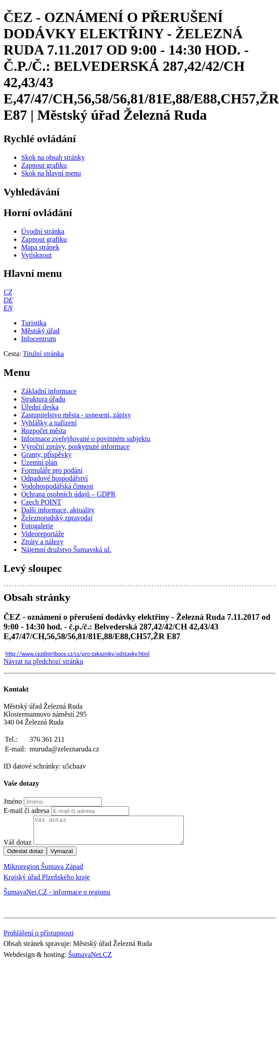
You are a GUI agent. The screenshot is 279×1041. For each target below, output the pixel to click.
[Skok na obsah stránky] (53, 157)
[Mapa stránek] (40, 247)
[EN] (8, 308)
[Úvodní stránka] (42, 231)
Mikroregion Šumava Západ (43, 871)
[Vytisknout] (36, 255)
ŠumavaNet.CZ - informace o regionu (57, 897)
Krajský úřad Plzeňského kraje (47, 882)
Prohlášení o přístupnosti (39, 938)
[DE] (8, 300)
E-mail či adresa (26, 810)
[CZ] (8, 292)
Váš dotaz (18, 847)
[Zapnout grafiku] (44, 165)
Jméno (13, 801)
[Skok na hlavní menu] (51, 173)
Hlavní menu (33, 273)
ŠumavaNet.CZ (90, 960)
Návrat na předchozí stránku (43, 661)
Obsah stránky (37, 597)
